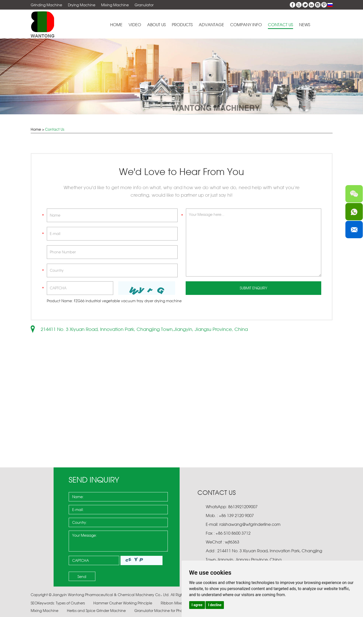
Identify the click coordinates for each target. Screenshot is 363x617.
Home (116, 24)
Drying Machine (81, 5)
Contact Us (280, 24)
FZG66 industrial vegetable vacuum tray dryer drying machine (128, 301)
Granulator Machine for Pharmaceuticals (170, 610)
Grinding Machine (46, 5)
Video (135, 24)
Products (182, 24)
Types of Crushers (71, 603)
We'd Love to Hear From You (181, 171)
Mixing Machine (115, 5)
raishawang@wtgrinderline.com (249, 524)
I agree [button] (197, 605)
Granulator (144, 5)
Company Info (246, 24)
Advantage (211, 24)
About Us (156, 24)
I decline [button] (214, 605)
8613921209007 (242, 506)
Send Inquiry (94, 479)
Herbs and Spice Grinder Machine (97, 610)
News (304, 24)
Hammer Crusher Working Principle (123, 603)
